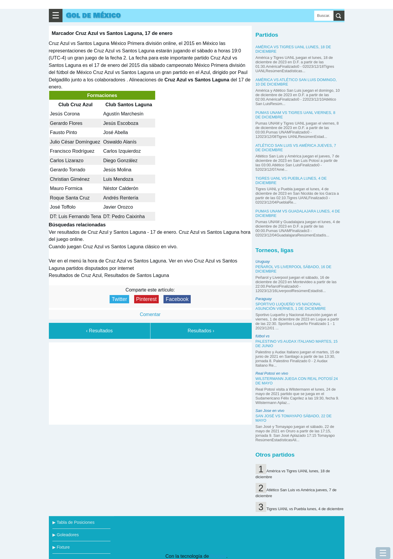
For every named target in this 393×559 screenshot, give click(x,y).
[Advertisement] (150, 382)
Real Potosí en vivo (272, 373)
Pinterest (146, 299)
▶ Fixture (61, 547)
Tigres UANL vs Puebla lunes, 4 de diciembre (304, 509)
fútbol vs (263, 336)
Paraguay (264, 299)
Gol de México (93, 15)
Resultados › (201, 330)
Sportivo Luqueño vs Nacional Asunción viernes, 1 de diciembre (291, 306)
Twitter (119, 299)
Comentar (150, 314)
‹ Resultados (99, 330)
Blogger (218, 556)
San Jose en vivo (270, 410)
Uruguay (263, 261)
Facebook (177, 299)
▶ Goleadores (65, 534)
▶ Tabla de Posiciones (73, 522)
